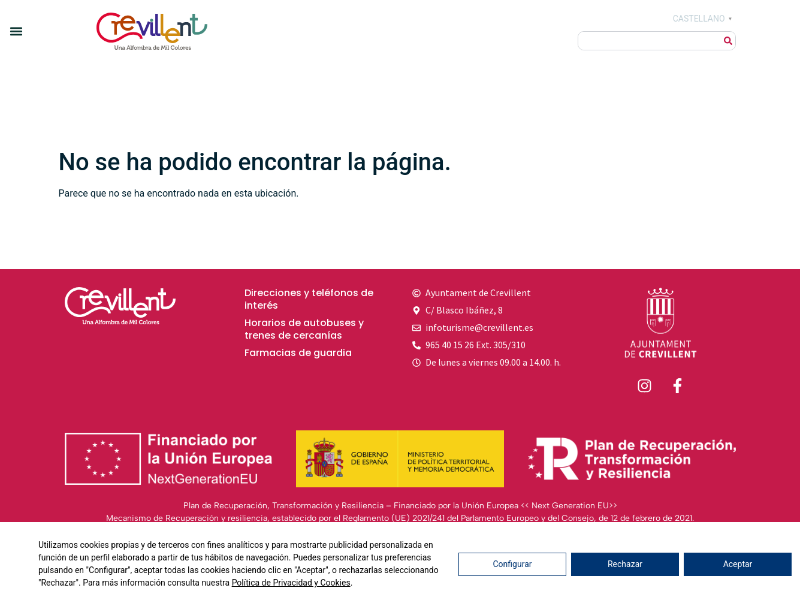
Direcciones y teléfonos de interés (308, 299)
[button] (16, 31)
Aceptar (738, 564)
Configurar (512, 564)
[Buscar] (728, 41)
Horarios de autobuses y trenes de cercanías (304, 329)
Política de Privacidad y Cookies (291, 582)
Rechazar (625, 564)
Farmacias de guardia (298, 353)
